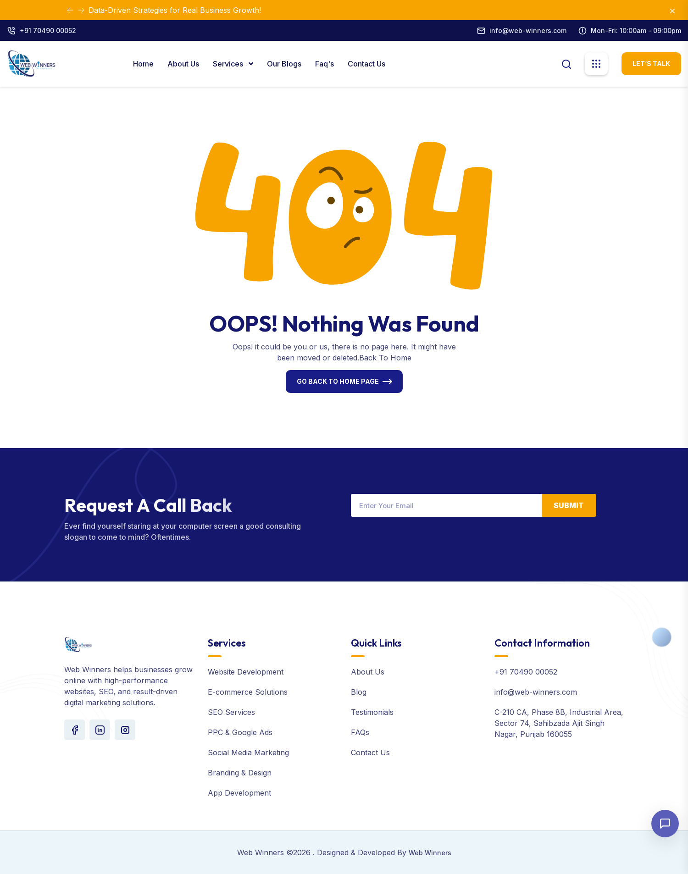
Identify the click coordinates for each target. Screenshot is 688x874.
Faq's (324, 63)
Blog (358, 692)
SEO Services (231, 712)
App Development (239, 792)
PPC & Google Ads (240, 732)
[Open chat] (665, 823)
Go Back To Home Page (338, 381)
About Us (183, 63)
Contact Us (366, 63)
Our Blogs (284, 63)
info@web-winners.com (527, 30)
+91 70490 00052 (48, 30)
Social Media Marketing (248, 752)
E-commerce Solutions (248, 692)
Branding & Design (240, 772)
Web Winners (430, 853)
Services (229, 63)
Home (143, 63)
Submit (569, 505)
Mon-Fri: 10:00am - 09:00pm (636, 30)
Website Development (245, 671)
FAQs (360, 732)
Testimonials (372, 712)
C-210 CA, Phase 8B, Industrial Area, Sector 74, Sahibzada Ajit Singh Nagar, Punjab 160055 (558, 723)
